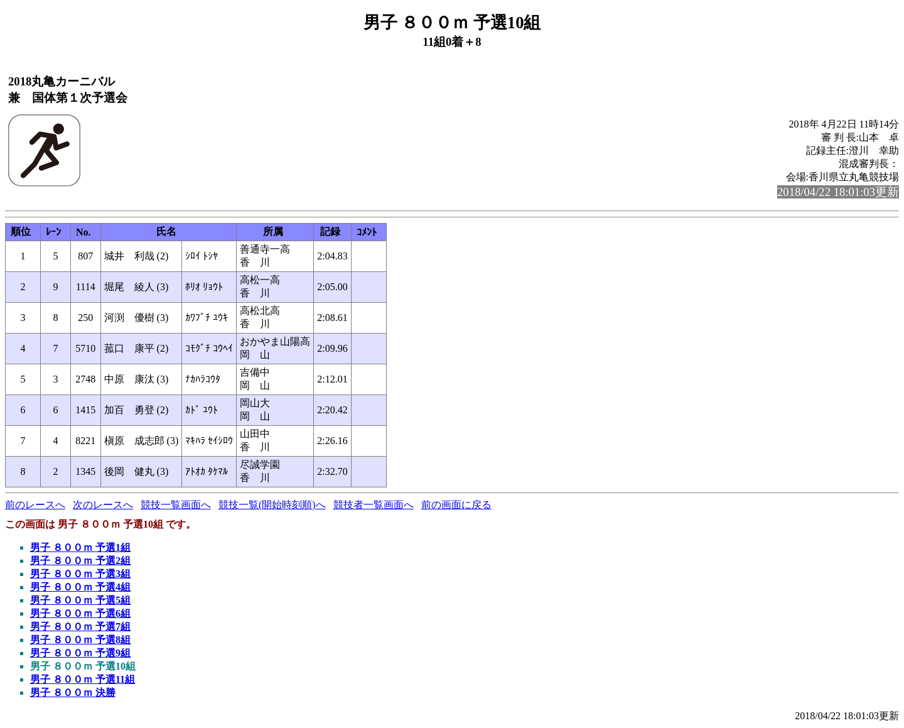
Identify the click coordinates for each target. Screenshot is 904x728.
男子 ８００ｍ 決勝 (73, 692)
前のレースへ (35, 504)
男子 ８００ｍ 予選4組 (80, 587)
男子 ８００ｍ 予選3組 (80, 573)
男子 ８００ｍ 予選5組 (80, 600)
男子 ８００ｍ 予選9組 (80, 653)
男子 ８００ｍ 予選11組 (82, 679)
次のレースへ (103, 504)
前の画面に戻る (456, 504)
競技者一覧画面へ (373, 504)
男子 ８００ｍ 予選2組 (80, 560)
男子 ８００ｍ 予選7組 (80, 626)
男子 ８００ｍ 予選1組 (80, 547)
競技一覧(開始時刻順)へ (272, 504)
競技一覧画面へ (176, 504)
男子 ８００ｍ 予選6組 (80, 613)
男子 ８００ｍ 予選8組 (80, 639)
